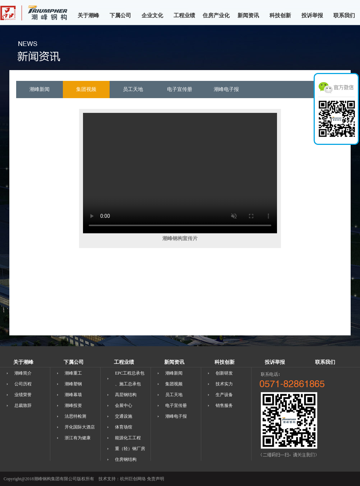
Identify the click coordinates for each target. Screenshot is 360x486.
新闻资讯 (248, 15)
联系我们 (344, 15)
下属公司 (120, 15)
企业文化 (152, 15)
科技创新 (280, 15)
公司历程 (23, 383)
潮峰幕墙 (73, 394)
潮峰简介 (23, 373)
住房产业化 (216, 15)
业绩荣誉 (23, 394)
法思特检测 (75, 416)
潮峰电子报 (176, 416)
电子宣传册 (176, 405)
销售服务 (224, 405)
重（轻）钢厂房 (130, 448)
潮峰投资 (73, 405)
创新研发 (224, 373)
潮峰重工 (73, 373)
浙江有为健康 (78, 437)
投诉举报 (312, 15)
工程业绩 (184, 15)
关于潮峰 (88, 15)
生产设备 (224, 394)
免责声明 (155, 478)
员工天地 (174, 394)
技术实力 (224, 383)
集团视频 (174, 383)
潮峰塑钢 (73, 383)
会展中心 (123, 405)
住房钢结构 (126, 459)
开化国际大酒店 (80, 427)
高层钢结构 (126, 394)
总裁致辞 (23, 405)
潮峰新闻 (174, 373)
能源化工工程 (128, 437)
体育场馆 (123, 427)
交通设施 (123, 416)
